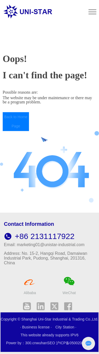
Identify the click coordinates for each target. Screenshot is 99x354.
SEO (51, 343)
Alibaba (30, 293)
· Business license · (36, 327)
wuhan (41, 343)
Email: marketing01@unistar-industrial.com (44, 244)
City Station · (65, 327)
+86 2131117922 (39, 236)
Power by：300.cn (21, 343)
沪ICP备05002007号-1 (74, 343)
